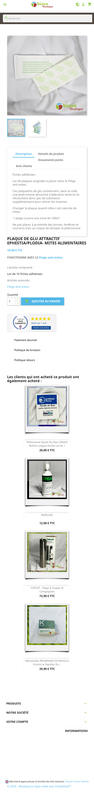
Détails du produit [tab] (51, 154)
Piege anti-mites (50, 257)
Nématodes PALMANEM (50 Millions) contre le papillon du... (47, 662)
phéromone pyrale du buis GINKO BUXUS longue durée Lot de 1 (47, 443)
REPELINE (47, 515)
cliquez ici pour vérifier (76, 781)
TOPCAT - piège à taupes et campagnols (47, 589)
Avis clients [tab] (24, 166)
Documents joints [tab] (50, 160)
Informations (76, 731)
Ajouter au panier (42, 301)
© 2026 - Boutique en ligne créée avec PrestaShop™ (39, 786)
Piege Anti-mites (18, 287)
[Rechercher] (47, 18)
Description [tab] (23, 154)
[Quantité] (11, 301)
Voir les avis (41, 327)
